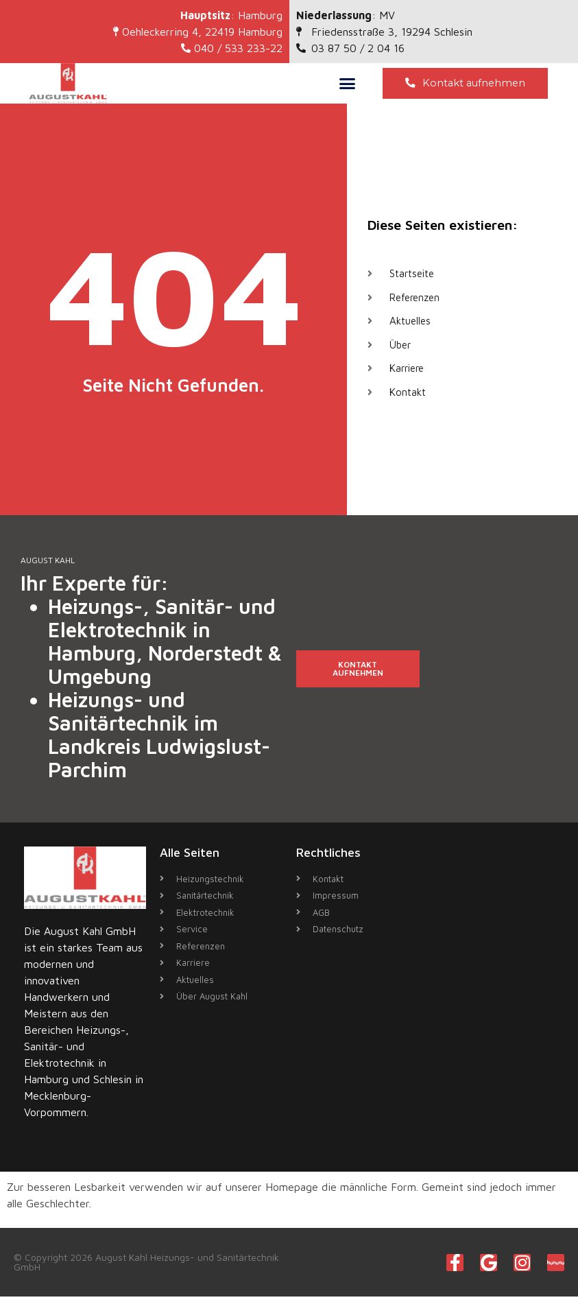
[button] (348, 86)
